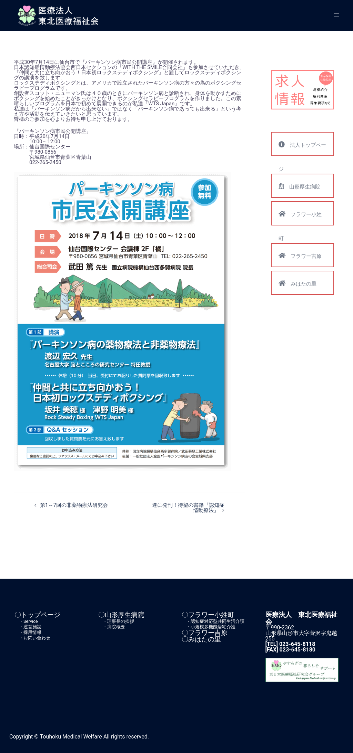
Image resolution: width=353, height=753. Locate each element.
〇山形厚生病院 (121, 615)
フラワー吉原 (300, 255)
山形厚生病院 (299, 186)
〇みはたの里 (201, 639)
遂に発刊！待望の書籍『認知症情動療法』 (188, 507)
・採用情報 (27, 632)
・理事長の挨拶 (116, 621)
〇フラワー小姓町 (208, 615)
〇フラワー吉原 (205, 632)
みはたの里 (297, 283)
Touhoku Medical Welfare (71, 736)
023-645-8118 (297, 643)
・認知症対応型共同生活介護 (213, 621)
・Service (26, 621)
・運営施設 (27, 626)
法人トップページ (302, 148)
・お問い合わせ (32, 637)
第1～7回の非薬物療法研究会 (74, 505)
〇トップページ (37, 615)
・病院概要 (111, 626)
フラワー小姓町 (300, 217)
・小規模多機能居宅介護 (208, 626)
